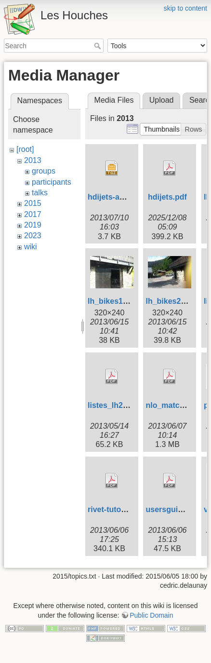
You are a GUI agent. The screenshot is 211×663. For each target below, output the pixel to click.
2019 (32, 225)
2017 (32, 214)
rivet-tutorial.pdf (117, 509)
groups (43, 171)
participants (51, 182)
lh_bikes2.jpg (169, 301)
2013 (32, 160)
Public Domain (151, 615)
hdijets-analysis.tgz (123, 197)
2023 (32, 235)
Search (98, 45)
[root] (25, 149)
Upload (161, 100)
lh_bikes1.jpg (112, 301)
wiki (30, 247)
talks (40, 193)
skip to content (185, 8)
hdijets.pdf (167, 197)
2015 (32, 203)
